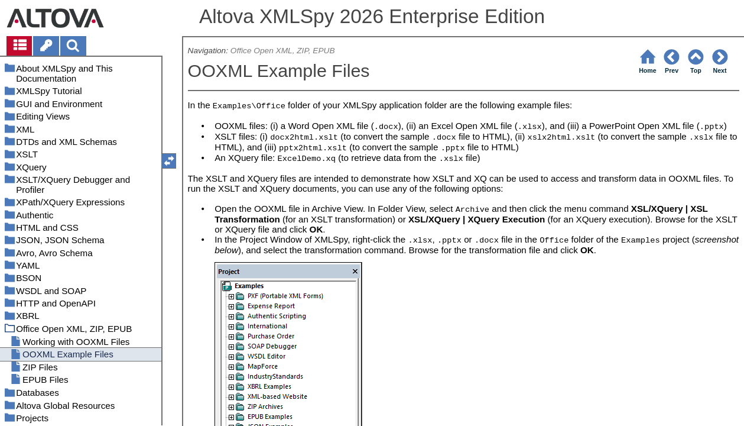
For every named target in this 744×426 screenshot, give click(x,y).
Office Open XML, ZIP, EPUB (282, 50)
